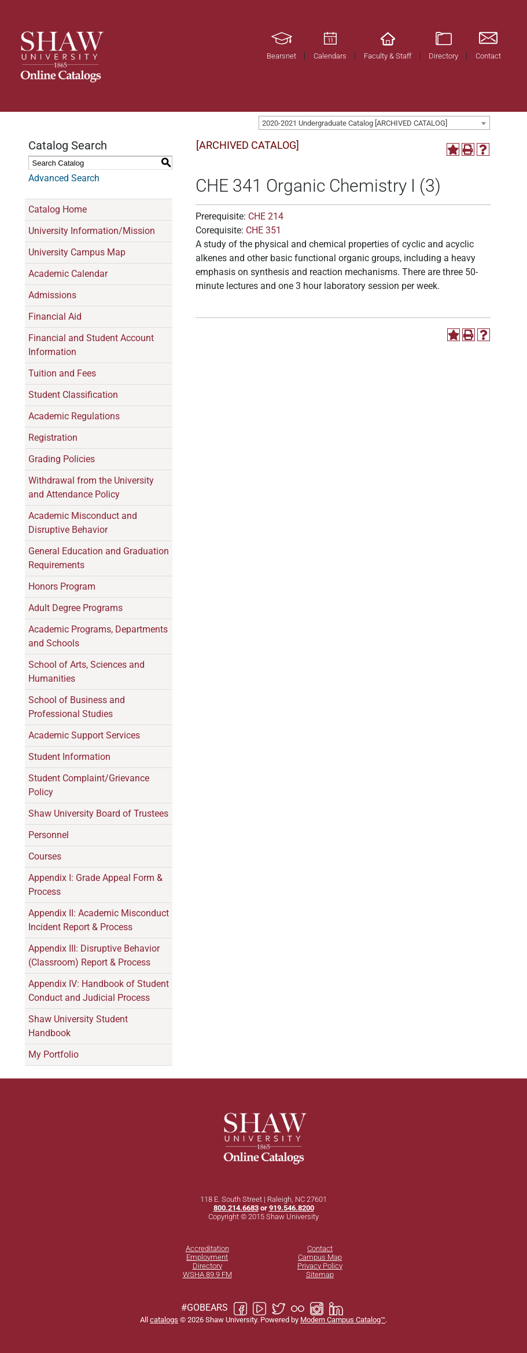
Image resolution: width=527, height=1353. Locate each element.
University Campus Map (77, 252)
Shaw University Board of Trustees (98, 813)
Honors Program (61, 586)
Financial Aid (55, 316)
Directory (207, 1265)
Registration (53, 437)
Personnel (48, 834)
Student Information (69, 756)
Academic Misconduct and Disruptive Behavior (82, 522)
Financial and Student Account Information (91, 344)
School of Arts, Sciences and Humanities (86, 671)
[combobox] (374, 123)
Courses (44, 856)
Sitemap (320, 1274)
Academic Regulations (74, 416)
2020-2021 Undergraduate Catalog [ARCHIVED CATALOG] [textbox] (354, 123)
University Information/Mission (91, 230)
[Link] (60, 56)
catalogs (164, 1319)
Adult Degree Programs (75, 607)
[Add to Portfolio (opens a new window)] (453, 149)
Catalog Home (57, 209)
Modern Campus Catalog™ (342, 1319)
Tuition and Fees (62, 373)
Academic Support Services (84, 735)
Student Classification (73, 394)
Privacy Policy (319, 1265)
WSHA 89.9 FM (207, 1274)
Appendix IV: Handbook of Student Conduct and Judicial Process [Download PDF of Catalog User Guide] (98, 990)
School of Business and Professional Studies (76, 706)
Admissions (52, 295)
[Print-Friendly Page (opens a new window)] (468, 149)
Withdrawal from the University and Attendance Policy (91, 487)
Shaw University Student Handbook (78, 1026)
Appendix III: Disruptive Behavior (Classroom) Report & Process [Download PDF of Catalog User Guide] (94, 955)
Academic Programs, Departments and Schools (98, 636)
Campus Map (320, 1257)
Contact (320, 1248)
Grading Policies (61, 459)
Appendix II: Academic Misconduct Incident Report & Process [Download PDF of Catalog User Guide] (98, 920)
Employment (207, 1257)
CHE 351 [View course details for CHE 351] (263, 230)
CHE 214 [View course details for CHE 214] (265, 216)
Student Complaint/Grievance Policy (88, 785)
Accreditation (207, 1248)
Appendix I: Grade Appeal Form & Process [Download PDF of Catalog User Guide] (95, 884)
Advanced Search (63, 178)
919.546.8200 (291, 1208)
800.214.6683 (236, 1208)
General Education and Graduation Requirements (98, 558)
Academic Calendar (68, 273)
